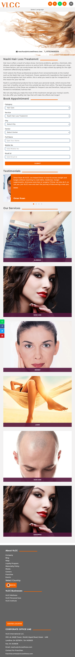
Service (8, 112)
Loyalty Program (12, 563)
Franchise (9, 574)
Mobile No (9, 145)
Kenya (11, 585)
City (6, 121)
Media (8, 569)
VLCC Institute (11, 601)
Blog (7, 558)
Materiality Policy (12, 566)
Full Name (9, 137)
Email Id (8, 153)
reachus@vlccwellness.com (29, 51)
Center (7, 129)
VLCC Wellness (11, 595)
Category (8, 104)
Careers (9, 572)
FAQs (7, 561)
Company (9, 555)
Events (8, 577)
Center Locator (14, 624)
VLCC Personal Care (13, 598)
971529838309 (51, 51)
